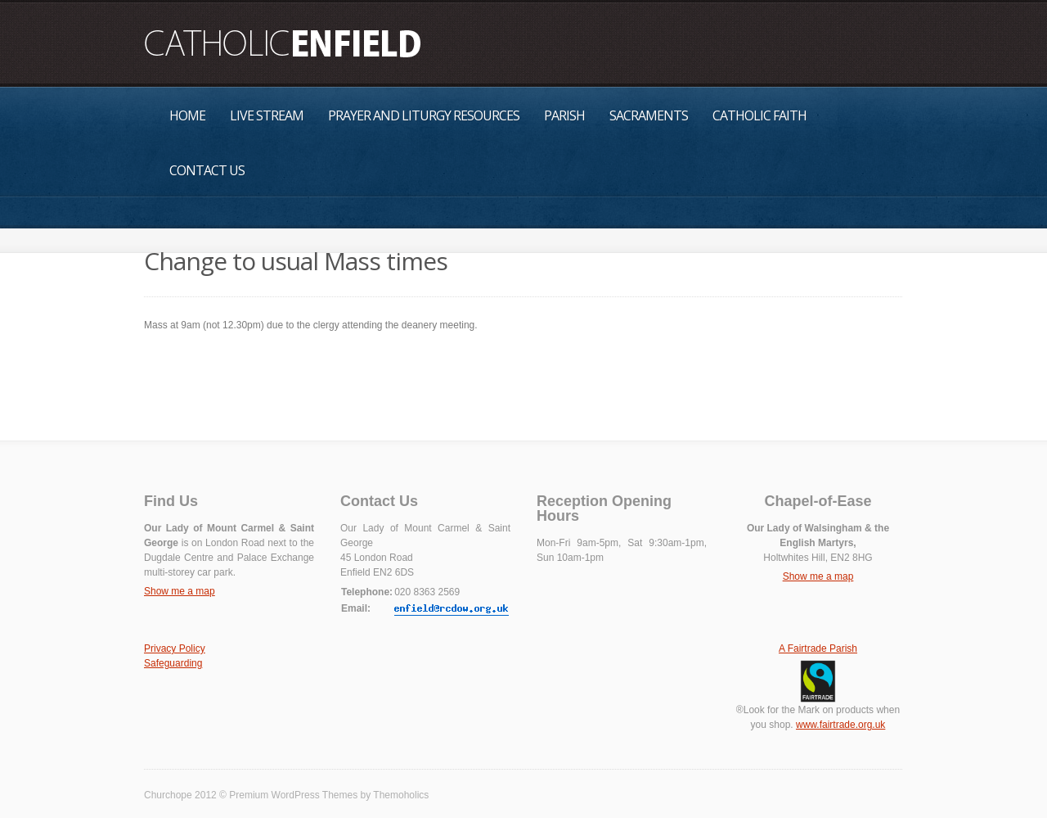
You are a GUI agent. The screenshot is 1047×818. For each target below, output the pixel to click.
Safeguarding (173, 663)
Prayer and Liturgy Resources (423, 115)
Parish (564, 115)
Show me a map (179, 591)
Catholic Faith (759, 115)
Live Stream (266, 115)
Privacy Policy (174, 648)
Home (187, 115)
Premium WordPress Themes (293, 795)
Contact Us (207, 170)
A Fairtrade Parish (818, 648)
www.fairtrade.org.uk (840, 724)
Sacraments (648, 115)
